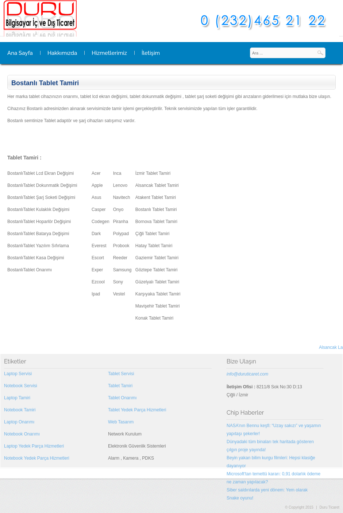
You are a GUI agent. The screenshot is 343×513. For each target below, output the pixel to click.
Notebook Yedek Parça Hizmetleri (36, 458)
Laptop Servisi (18, 373)
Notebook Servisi (20, 385)
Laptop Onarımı (19, 422)
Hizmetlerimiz (109, 53)
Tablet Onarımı (122, 397)
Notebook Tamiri (19, 409)
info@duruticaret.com (247, 374)
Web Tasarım (121, 422)
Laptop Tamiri (17, 397)
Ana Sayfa (20, 53)
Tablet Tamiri (120, 385)
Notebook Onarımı (22, 434)
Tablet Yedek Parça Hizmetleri (137, 409)
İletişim (151, 53)
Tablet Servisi (121, 373)
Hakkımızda (62, 53)
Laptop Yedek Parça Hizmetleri (34, 446)
